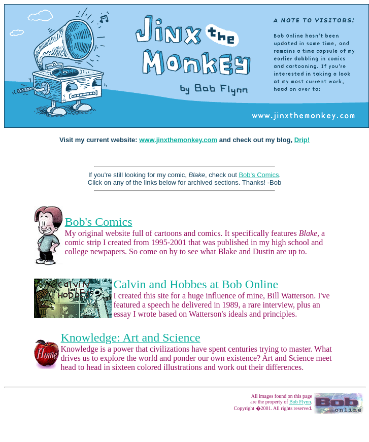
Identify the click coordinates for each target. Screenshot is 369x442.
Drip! (302, 140)
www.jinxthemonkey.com (178, 140)
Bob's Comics (259, 175)
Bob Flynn (300, 401)
